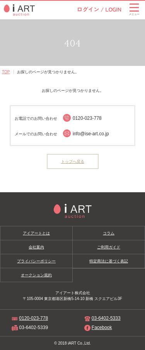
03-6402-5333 (106, 318)
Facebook (102, 327)
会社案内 (36, 247)
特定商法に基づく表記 (108, 261)
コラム (108, 233)
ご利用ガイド (108, 247)
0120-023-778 (33, 318)
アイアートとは (36, 233)
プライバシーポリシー (36, 261)
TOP (6, 72)
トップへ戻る (72, 161)
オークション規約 (36, 275)
